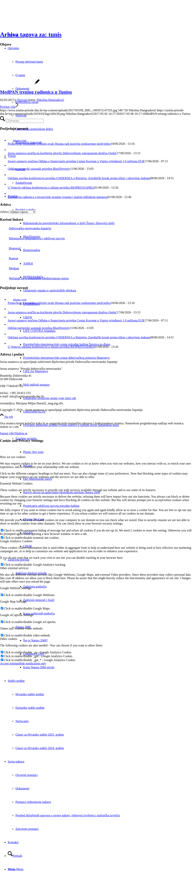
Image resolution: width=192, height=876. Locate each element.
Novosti (22, 100)
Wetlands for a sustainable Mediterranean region (34, 278)
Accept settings (9, 663)
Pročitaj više (9, 106)
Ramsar (9, 258)
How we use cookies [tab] (12, 457)
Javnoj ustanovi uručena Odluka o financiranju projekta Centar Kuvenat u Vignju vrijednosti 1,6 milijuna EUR (76, 161)
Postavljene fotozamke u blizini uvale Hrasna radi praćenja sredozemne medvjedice (59, 143)
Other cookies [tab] (8, 638)
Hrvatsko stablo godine (29, 694)
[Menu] (15, 869)
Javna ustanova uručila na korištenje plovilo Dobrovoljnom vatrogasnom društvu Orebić (62, 153)
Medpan (9, 268)
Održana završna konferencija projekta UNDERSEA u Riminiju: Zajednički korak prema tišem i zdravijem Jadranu (79, 178)
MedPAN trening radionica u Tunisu (36, 91)
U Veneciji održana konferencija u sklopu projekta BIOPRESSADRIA (51, 187)
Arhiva (4, 211)
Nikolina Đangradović (50, 100)
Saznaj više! (7, 433)
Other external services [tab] (14, 568)
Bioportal (10, 248)
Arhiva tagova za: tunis (30, 34)
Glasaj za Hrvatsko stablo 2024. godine (39, 748)
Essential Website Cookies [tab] (16, 483)
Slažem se (21, 433)
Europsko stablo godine (30, 707)
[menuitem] (107, 223)
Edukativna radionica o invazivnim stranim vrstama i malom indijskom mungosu (58, 197)
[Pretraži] (15, 855)
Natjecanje (22, 721)
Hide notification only (32, 663)
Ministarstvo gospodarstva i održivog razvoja (32, 238)
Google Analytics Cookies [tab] (16, 541)
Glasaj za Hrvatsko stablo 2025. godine (39, 734)
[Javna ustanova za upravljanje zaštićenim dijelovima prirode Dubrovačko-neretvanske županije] (29, 18)
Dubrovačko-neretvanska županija (25, 228)
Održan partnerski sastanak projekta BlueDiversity (39, 168)
